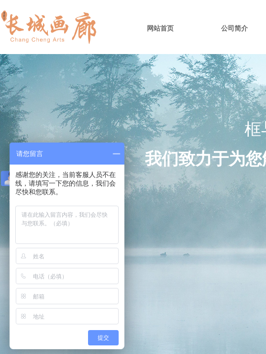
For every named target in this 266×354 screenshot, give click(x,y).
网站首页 (160, 28)
